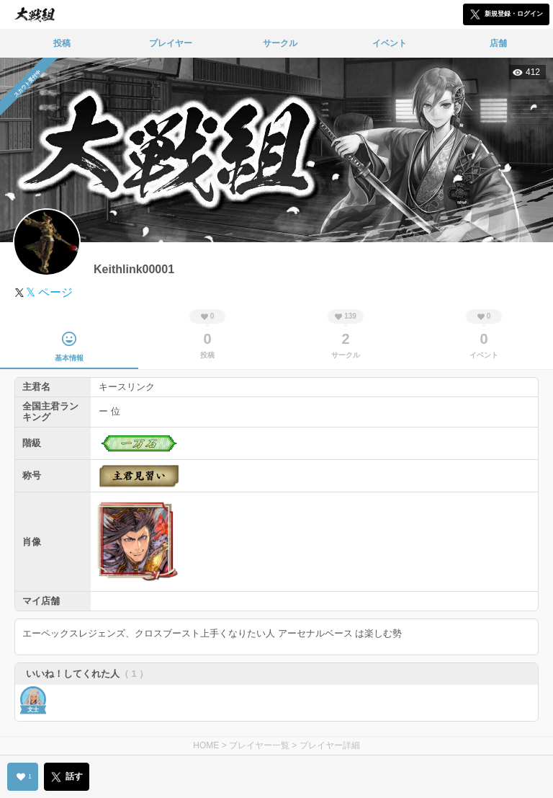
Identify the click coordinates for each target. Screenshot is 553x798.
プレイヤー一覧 (259, 745)
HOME (206, 745)
